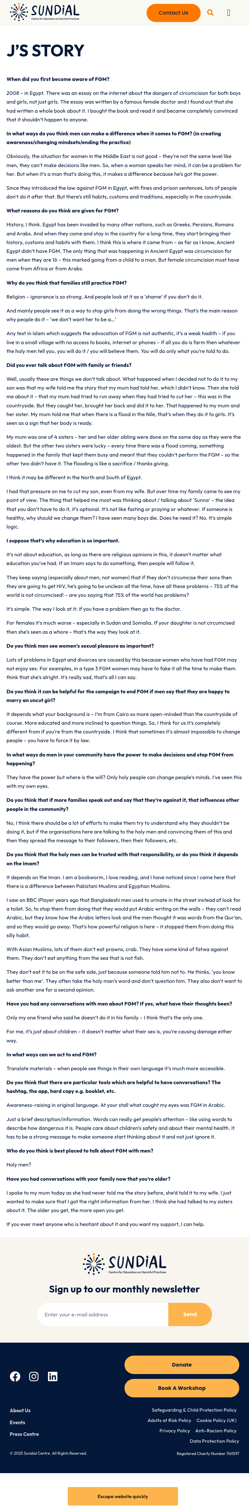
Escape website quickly (123, 1496)
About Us (20, 1410)
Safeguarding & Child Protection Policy (194, 1410)
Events (17, 1422)
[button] (229, 13)
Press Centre (24, 1434)
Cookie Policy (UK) (216, 1420)
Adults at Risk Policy (169, 1420)
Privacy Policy (175, 1430)
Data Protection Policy (214, 1441)
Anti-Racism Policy (216, 1430)
